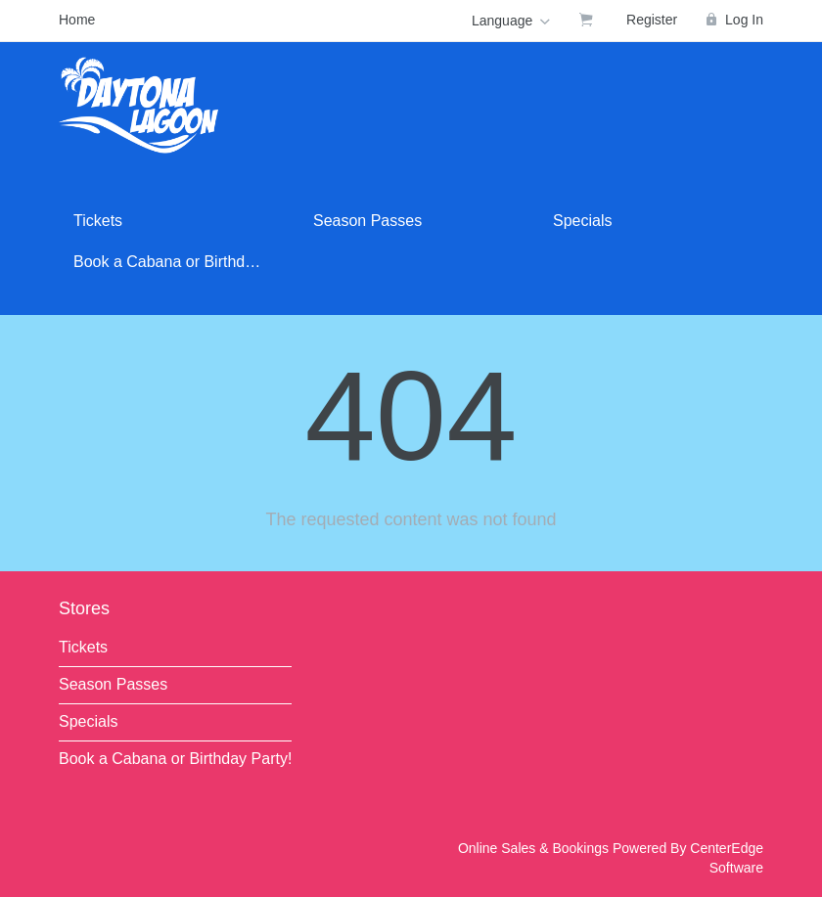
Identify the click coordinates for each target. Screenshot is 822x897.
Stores (84, 608)
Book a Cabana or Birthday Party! (178, 261)
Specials (582, 220)
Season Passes (367, 220)
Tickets (97, 220)
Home (77, 19)
